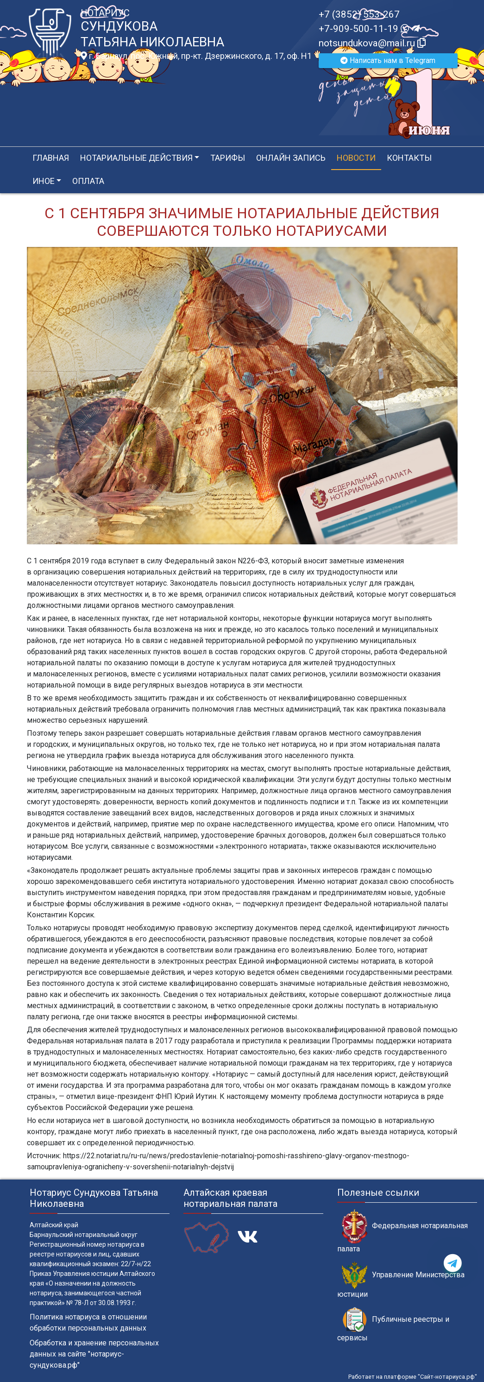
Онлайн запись (291, 158)
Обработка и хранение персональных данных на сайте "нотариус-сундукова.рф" (94, 1353)
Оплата (88, 181)
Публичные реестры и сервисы (393, 1324)
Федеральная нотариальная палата (402, 1231)
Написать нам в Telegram (387, 60)
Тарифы (227, 158)
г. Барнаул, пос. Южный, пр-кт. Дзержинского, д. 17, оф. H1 (196, 56)
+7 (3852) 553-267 (359, 14)
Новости (356, 158)
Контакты (409, 158)
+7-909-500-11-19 (369, 28)
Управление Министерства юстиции (401, 1280)
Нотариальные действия (136, 158)
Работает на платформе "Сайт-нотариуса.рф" (412, 1376)
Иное (43, 181)
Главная (50, 158)
